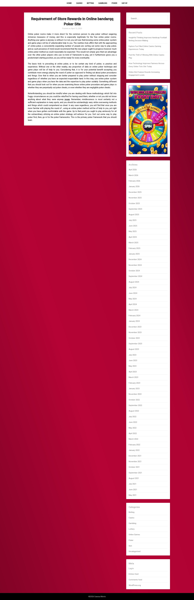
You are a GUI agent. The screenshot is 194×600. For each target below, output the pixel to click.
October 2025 (134, 203)
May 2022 (132, 428)
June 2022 (133, 422)
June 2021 (133, 489)
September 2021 (135, 473)
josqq (67, 99)
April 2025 (133, 237)
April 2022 (133, 433)
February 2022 (134, 445)
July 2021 (132, 484)
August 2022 (134, 411)
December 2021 (135, 456)
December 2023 (135, 327)
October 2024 (134, 271)
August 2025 (134, 214)
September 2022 (135, 405)
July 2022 (132, 416)
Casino (79, 3)
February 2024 (134, 315)
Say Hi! (124, 3)
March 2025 (133, 243)
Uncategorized (134, 551)
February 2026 (134, 181)
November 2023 (135, 332)
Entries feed (133, 574)
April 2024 (133, 304)
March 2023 (133, 377)
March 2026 (133, 175)
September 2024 (135, 276)
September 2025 (135, 209)
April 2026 (133, 170)
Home (69, 3)
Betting (90, 3)
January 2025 (134, 254)
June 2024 (133, 293)
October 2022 (134, 400)
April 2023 (133, 372)
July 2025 (132, 220)
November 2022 (135, 394)
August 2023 (134, 349)
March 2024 (133, 310)
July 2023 (132, 355)
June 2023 (133, 360)
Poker (114, 3)
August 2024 (134, 282)
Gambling (102, 3)
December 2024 (135, 259)
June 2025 (133, 226)
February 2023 (134, 383)
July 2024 (132, 287)
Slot (130, 546)
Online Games (134, 534)
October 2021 (134, 467)
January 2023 (134, 388)
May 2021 (132, 495)
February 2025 (134, 248)
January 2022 (134, 450)
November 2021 (135, 461)
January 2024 (134, 321)
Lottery (131, 529)
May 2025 (132, 231)
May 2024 (132, 299)
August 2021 (134, 478)
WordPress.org (135, 585)
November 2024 (135, 265)
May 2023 (132, 366)
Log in (131, 568)
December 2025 (135, 192)
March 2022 (133, 439)
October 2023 (134, 338)
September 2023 (135, 344)
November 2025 (135, 198)
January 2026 (134, 186)
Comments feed (135, 580)
